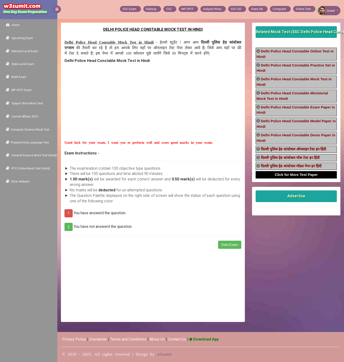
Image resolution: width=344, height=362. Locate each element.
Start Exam (229, 245)
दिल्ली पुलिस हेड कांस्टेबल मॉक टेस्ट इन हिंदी (290, 158)
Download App (204, 339)
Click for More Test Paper (296, 175)
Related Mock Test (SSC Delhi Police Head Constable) (296, 32)
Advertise (296, 196)
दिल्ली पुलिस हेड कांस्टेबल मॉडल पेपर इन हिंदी (291, 166)
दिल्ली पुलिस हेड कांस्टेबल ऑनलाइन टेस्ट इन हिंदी (293, 149)
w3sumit (164, 354)
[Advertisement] (153, 107)
